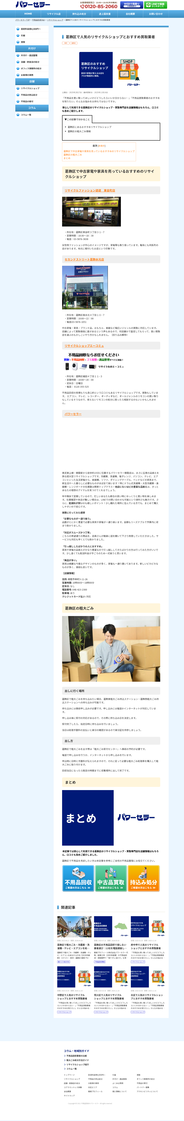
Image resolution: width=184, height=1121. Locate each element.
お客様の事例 (27, 74)
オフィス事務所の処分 (31, 68)
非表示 (102, 145)
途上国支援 (105, 13)
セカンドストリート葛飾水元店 (84, 259)
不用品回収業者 (100, 962)
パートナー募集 (143, 1087)
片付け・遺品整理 (29, 55)
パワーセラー (73, 414)
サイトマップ (69, 1096)
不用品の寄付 (27, 101)
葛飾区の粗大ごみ (73, 154)
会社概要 (130, 13)
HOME (28, 13)
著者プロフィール (95, 1092)
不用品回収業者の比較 (76, 1056)
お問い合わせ (156, 13)
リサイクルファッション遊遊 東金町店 (90, 190)
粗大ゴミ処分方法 (64, 962)
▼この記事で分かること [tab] (77, 119)
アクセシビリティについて (147, 1092)
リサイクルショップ (55, 20)
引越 (23, 35)
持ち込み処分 (79, 13)
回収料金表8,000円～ (31, 28)
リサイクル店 (54, 13)
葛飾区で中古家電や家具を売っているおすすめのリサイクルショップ (99, 151)
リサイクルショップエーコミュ (84, 345)
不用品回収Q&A (38, 20)
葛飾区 (73, 43)
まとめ (67, 158)
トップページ (69, 1075)
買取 (23, 41)
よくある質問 (117, 1083)
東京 (65, 43)
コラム (115, 1087)
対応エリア (92, 1087)
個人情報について (119, 1092)
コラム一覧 (26, 114)
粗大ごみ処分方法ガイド (77, 1060)
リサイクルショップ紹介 (77, 1064)
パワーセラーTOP (22, 20)
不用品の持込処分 (29, 94)
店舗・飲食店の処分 (30, 61)
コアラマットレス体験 (73, 1087)
